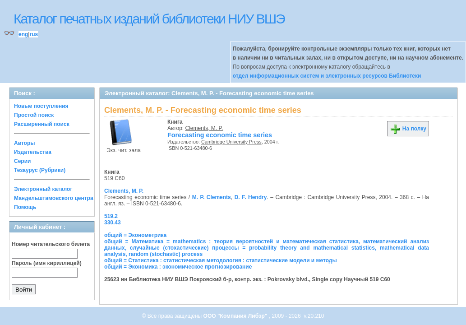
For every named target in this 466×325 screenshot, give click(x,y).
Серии (22, 161)
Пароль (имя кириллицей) (47, 263)
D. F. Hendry (251, 197)
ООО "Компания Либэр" (236, 316)
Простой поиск (34, 115)
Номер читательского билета (51, 244)
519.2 (111, 216)
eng (23, 34)
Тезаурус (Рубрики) (39, 170)
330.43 (112, 222)
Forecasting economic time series (219, 135)
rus (33, 34)
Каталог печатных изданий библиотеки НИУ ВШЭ (149, 18)
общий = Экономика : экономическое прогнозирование (178, 267)
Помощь (25, 207)
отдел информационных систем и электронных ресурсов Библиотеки (327, 76)
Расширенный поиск (41, 124)
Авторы (24, 143)
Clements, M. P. (204, 128)
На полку (408, 128)
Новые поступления (41, 106)
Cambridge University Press (231, 141)
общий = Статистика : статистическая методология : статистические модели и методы (220, 260)
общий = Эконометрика (135, 235)
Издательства (32, 152)
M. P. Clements (211, 197)
